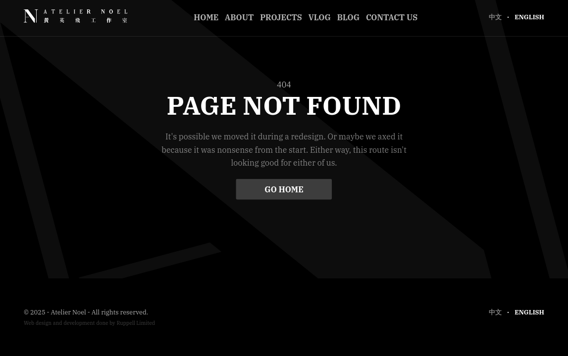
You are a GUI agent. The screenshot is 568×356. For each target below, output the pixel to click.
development (79, 323)
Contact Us (391, 17)
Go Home (283, 189)
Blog (348, 17)
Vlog (320, 17)
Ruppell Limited (135, 323)
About (239, 17)
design (44, 323)
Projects (281, 17)
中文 (496, 17)
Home (206, 17)
